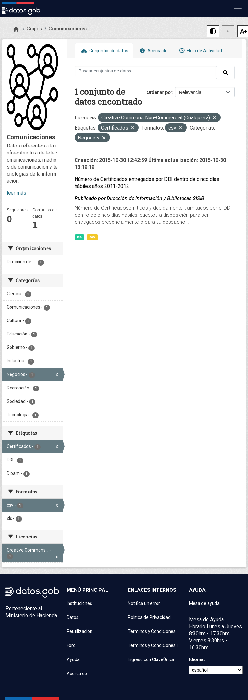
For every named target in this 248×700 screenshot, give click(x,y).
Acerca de (153, 51)
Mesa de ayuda (204, 603)
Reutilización (79, 631)
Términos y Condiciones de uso (154, 631)
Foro (71, 645)
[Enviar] (225, 72)
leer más (16, 193)
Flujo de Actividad (200, 51)
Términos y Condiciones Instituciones (154, 645)
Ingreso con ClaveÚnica (151, 659)
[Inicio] (16, 29)
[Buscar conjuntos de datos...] (146, 71)
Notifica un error (144, 603)
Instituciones (79, 603)
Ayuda (73, 659)
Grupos (34, 29)
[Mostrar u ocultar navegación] (237, 8)
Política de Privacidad (149, 617)
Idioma (196, 659)
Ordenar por (159, 92)
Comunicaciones (67, 29)
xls (79, 237)
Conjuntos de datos (104, 51)
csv (92, 237)
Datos (72, 617)
